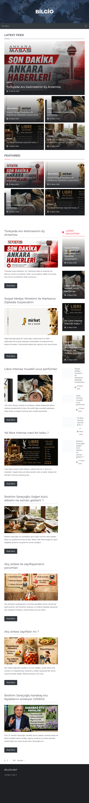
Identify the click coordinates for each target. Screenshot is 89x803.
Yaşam (50, 108)
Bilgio (44, 12)
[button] (86, 26)
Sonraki (21, 760)
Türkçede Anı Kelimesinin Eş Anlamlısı (33, 87)
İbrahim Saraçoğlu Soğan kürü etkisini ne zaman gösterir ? (62, 141)
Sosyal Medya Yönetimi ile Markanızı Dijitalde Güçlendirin (22, 113)
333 (14, 760)
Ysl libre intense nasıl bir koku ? (22, 142)
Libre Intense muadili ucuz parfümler (71, 288)
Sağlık (50, 136)
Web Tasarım (11, 108)
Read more (10, 286)
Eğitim (9, 82)
